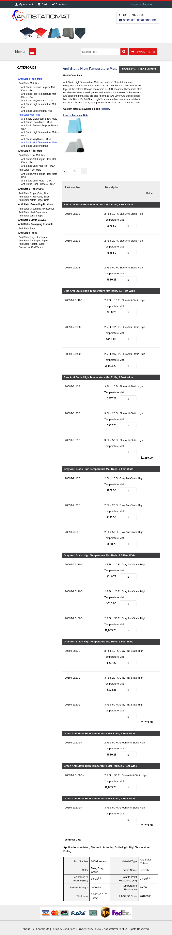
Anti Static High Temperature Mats (39, 142)
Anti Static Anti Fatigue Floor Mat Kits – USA (38, 161)
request (105, 109)
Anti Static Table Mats (30, 78)
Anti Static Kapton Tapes (32, 244)
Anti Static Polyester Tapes (33, 237)
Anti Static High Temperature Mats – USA (40, 134)
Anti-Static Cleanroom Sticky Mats (39, 118)
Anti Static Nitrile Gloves (32, 220)
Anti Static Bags (27, 228)
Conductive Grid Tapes (31, 247)
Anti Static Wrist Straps (31, 215)
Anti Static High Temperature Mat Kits (38, 106)
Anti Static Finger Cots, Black (34, 196)
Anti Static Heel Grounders (33, 212)
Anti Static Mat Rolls (29, 114)
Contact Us (42, 929)
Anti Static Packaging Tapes (33, 240)
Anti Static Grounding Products (36, 204)
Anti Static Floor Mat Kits (32, 155)
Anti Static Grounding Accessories (37, 208)
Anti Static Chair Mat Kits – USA (38, 165)
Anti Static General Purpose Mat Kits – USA (38, 89)
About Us (28, 929)
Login (134, 4)
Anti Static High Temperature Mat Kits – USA (38, 96)
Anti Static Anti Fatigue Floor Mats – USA (40, 176)
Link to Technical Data (75, 115)
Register (147, 4)
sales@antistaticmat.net (140, 20)
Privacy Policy (85, 929)
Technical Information (139, 69)
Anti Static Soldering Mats (34, 145)
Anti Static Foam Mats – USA (36, 122)
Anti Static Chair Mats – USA (36, 180)
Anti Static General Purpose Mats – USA (39, 127)
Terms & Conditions (63, 929)
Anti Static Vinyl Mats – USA (36, 139)
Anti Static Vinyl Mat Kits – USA (38, 100)
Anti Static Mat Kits (29, 83)
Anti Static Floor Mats (30, 150)
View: (65, 171)
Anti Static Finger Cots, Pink (33, 193)
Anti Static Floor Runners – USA (38, 184)
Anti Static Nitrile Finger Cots (34, 200)
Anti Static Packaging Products (35, 224)
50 (79, 171)
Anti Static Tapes (27, 232)
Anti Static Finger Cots (31, 189)
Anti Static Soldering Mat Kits (36, 111)
